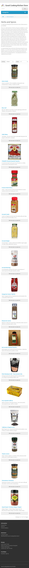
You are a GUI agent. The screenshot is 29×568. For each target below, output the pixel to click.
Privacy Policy (3, 525)
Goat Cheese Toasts (5, 544)
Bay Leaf (4, 108)
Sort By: (3, 61)
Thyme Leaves (5, 453)
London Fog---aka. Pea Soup (6, 548)
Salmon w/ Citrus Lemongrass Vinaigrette (9, 545)
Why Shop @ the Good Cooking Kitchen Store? (10, 536)
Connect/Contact (4, 534)
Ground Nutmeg (6, 267)
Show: (17, 61)
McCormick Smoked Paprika (9, 347)
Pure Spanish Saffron (7, 400)
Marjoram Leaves (6, 320)
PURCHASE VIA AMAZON (14, 87)
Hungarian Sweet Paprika (8, 294)
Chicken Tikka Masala (5, 547)
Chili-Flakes (5, 134)
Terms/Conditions (4, 528)
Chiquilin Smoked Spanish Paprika (11, 161)
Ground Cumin (5, 214)
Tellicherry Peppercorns (8, 427)
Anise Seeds (5, 81)
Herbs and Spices (10, 16)
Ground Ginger (6, 241)
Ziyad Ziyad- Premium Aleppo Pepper (12, 507)
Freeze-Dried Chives (7, 187)
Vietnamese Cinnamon (8, 480)
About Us (3, 526)
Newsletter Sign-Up (5, 553)
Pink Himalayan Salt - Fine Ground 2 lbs (12, 374)
